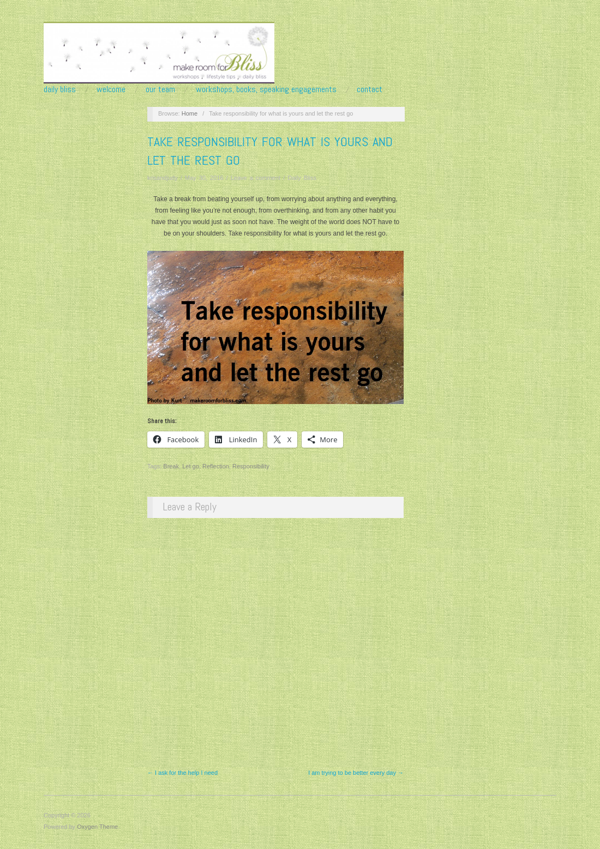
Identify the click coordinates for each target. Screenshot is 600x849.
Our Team (160, 89)
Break (171, 466)
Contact (369, 89)
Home (189, 113)
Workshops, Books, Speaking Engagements (266, 89)
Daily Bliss (60, 89)
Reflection (215, 466)
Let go (190, 466)
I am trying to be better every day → (356, 772)
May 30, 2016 (204, 177)
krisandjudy (162, 177)
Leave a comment (255, 177)
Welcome (111, 89)
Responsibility (250, 466)
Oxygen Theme (97, 826)
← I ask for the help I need (182, 772)
